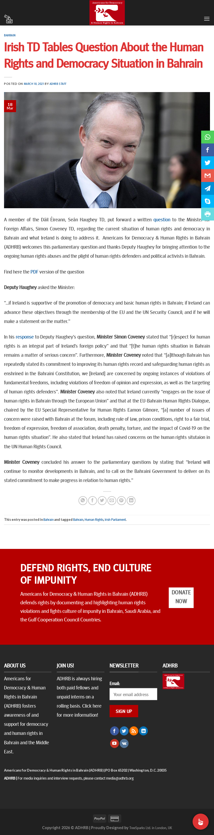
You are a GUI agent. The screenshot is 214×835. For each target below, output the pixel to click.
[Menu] (207, 18)
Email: (115, 683)
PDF (34, 271)
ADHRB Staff (58, 84)
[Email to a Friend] (111, 500)
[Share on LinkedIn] (131, 500)
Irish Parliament (115, 519)
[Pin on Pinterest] (121, 500)
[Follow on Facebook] (114, 730)
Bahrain (10, 35)
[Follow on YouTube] (114, 743)
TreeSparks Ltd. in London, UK (150, 827)
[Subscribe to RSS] (133, 730)
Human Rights (94, 519)
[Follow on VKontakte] (124, 743)
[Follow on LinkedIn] (143, 730)
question (161, 219)
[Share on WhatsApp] (82, 500)
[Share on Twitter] (102, 500)
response (25, 336)
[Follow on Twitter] (124, 730)
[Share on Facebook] (92, 500)
